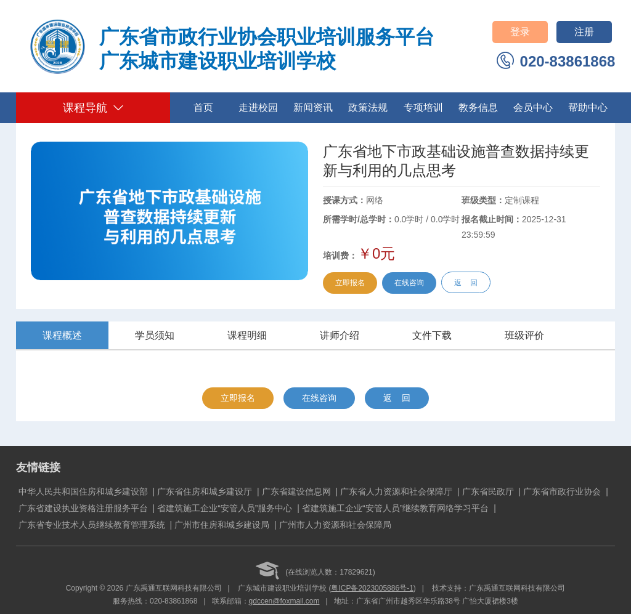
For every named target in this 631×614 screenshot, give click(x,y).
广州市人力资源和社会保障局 (335, 525)
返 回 (465, 282)
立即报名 (350, 282)
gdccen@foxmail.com (284, 601)
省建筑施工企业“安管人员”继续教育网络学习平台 (395, 508)
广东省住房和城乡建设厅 (204, 491)
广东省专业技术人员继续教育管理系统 (91, 525)
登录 (520, 31)
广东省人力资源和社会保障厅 (396, 491)
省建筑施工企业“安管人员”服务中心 (224, 508)
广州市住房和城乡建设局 (221, 525)
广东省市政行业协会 (562, 491)
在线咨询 (409, 282)
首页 (203, 107)
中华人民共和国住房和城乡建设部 (83, 491)
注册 (584, 31)
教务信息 (478, 107)
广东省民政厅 (488, 491)
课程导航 (93, 108)
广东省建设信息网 (296, 491)
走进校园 (258, 107)
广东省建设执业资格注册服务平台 (83, 508)
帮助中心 (588, 107)
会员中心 (533, 107)
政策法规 (368, 107)
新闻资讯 (313, 107)
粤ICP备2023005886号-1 (372, 588)
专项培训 (423, 107)
